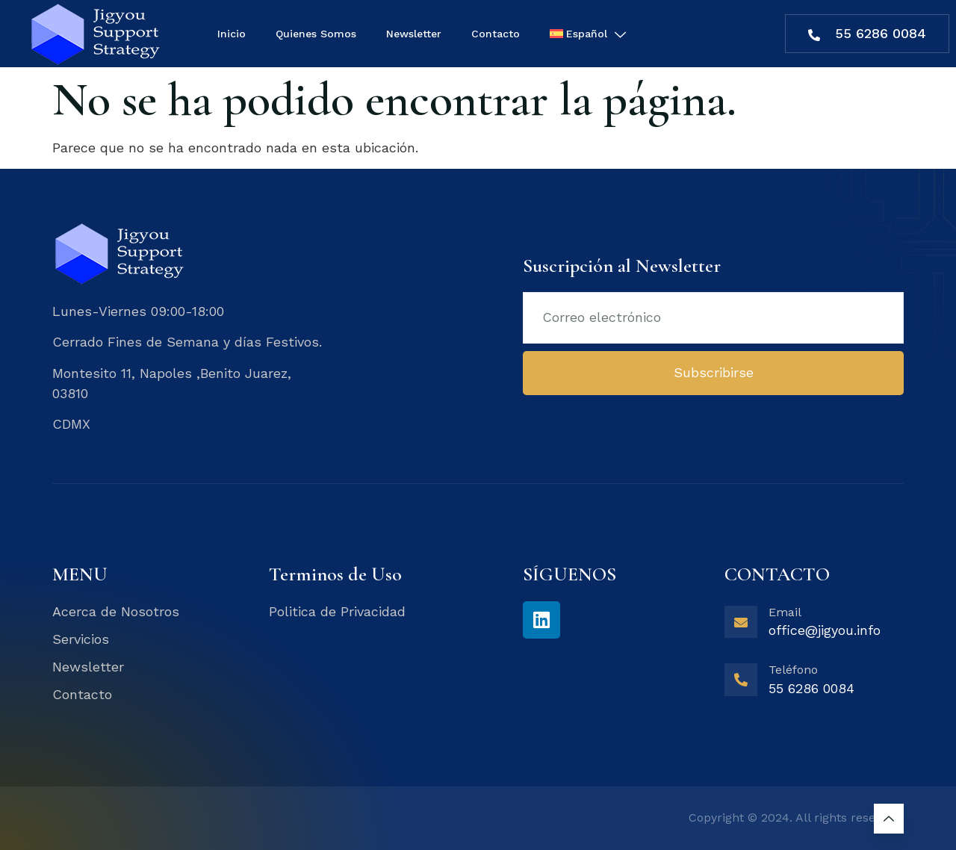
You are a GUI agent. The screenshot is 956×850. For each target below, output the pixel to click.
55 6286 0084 (867, 33)
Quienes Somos (316, 34)
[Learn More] (814, 627)
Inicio (231, 34)
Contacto (495, 34)
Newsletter (413, 34)
